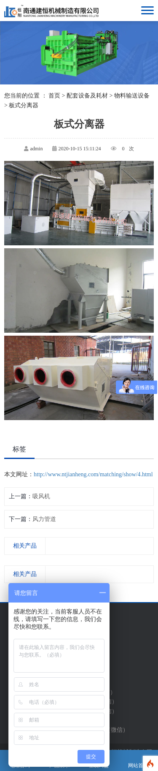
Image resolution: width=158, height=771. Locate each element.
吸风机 (41, 496)
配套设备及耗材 (87, 95)
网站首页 (138, 760)
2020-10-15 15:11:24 (79, 149)
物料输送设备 (132, 95)
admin (36, 149)
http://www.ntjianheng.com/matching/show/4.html (93, 474)
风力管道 (44, 519)
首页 (54, 95)
